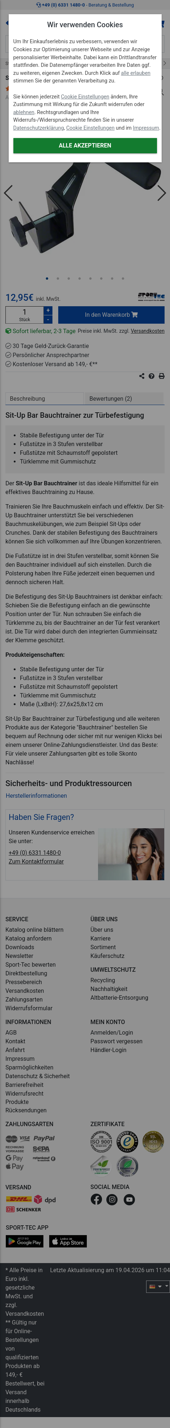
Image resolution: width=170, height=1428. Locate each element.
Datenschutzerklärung (38, 128)
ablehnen (24, 112)
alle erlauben (135, 73)
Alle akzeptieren (85, 145)
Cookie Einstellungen (85, 97)
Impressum (146, 128)
